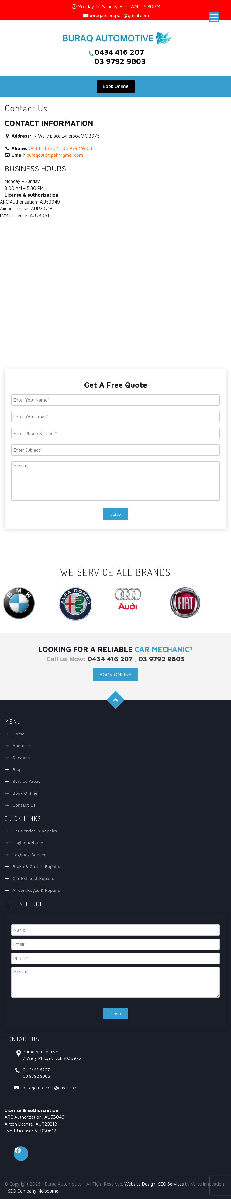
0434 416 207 (43, 148)
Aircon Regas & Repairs (36, 890)
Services (21, 757)
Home (18, 733)
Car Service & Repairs (34, 830)
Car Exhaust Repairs (33, 878)
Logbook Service (29, 854)
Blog (16, 769)
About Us (22, 745)
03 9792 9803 (77, 148)
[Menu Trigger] (214, 17)
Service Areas (26, 781)
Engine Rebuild (27, 842)
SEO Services (171, 1184)
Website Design (139, 1184)
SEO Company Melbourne (33, 1191)
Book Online (116, 86)
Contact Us (24, 805)
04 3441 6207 (36, 1069)
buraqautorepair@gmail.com (118, 15)
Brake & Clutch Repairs (36, 866)
